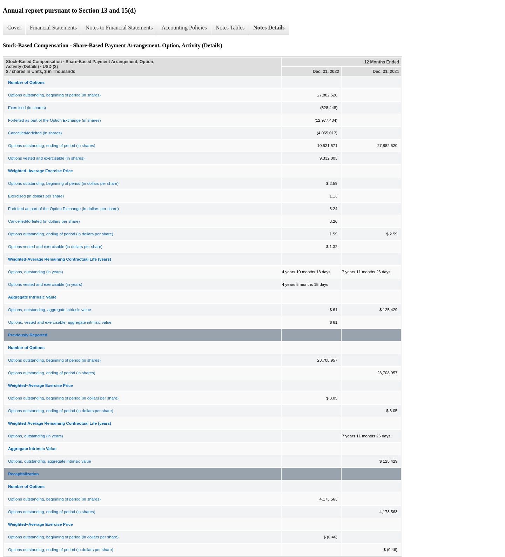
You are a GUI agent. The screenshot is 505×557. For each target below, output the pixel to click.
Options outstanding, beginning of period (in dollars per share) (63, 183)
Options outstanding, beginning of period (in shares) (54, 95)
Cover (14, 28)
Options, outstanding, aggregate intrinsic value (49, 310)
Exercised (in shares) (27, 108)
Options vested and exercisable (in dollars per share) (55, 246)
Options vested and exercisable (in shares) (46, 158)
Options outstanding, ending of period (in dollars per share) (60, 234)
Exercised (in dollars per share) (36, 196)
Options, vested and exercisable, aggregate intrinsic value (60, 322)
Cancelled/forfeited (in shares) (35, 133)
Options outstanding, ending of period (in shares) (51, 145)
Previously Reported (27, 335)
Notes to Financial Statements (119, 28)
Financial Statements (53, 28)
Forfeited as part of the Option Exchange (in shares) (54, 120)
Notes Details (268, 28)
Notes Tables (230, 28)
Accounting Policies (184, 28)
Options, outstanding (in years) (35, 272)
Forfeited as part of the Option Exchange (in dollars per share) (63, 209)
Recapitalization (23, 474)
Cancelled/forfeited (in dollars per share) (44, 221)
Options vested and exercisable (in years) (45, 284)
